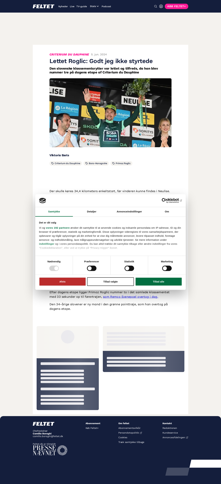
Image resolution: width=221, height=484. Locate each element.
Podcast (106, 6)
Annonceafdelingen (173, 437)
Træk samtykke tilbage (131, 442)
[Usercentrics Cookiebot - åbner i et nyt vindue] (167, 200)
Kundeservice (170, 432)
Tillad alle (158, 281)
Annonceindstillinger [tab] (129, 211)
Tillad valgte (110, 281)
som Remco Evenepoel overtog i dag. (130, 296)
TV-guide (81, 6)
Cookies (122, 437)
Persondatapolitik (128, 432)
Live (72, 6)
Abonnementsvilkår (129, 428)
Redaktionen (169, 428)
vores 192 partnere (58, 227)
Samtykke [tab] (54, 211)
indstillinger (46, 244)
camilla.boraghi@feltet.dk (48, 436)
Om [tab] (167, 211)
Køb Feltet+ (92, 428)
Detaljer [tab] (91, 211)
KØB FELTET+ (176, 6)
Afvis (62, 281)
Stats (94, 6)
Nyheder (63, 6)
